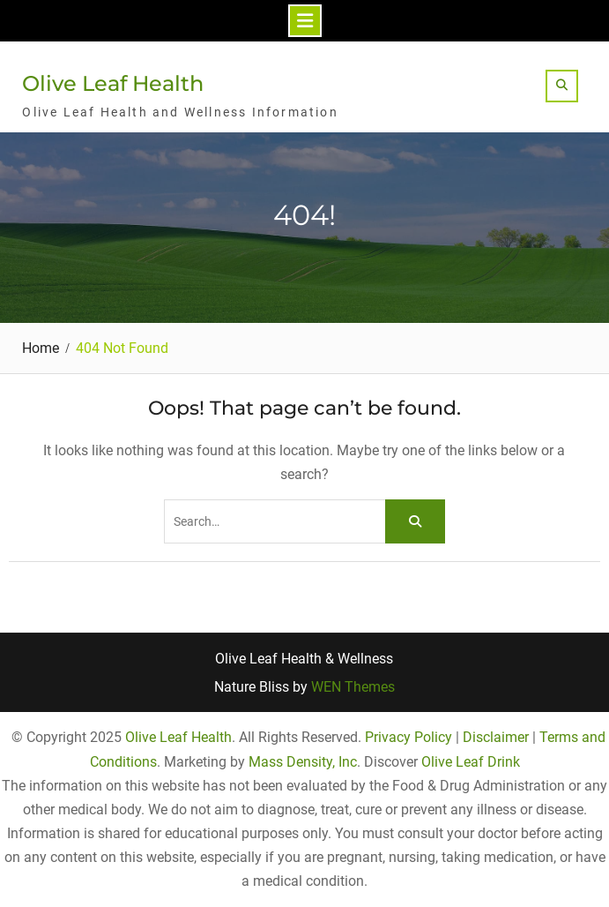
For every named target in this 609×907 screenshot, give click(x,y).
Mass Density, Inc (303, 761)
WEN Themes (353, 686)
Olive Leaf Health (113, 83)
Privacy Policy (408, 737)
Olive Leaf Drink (470, 761)
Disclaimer (496, 737)
